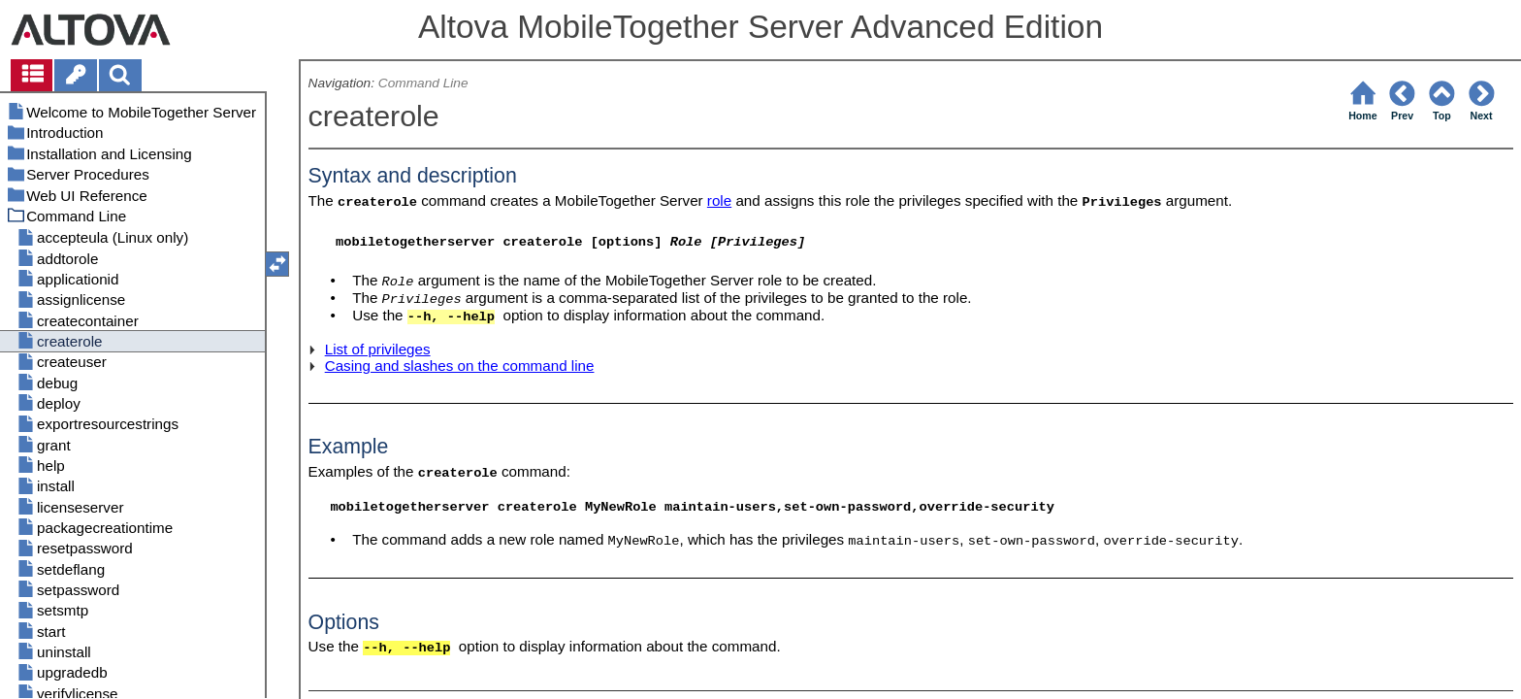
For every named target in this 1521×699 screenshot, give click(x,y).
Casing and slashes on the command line (460, 365)
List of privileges (378, 349)
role (719, 200)
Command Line (423, 83)
